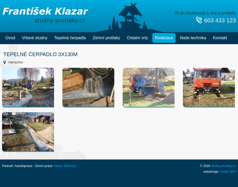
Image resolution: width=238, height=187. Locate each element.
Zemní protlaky (106, 38)
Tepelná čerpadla (70, 38)
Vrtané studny (34, 38)
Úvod (10, 38)
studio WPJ (228, 171)
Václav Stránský (64, 166)
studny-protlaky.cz (223, 166)
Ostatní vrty (137, 38)
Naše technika (193, 38)
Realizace (164, 38)
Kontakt (220, 38)
